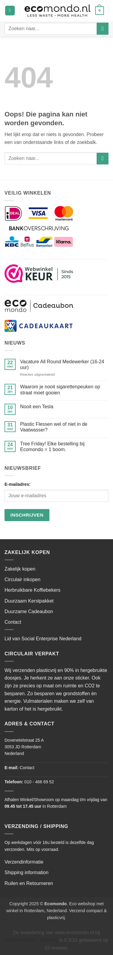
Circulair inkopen (22, 579)
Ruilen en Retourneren (29, 883)
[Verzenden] (102, 28)
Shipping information (27, 872)
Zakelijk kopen (20, 568)
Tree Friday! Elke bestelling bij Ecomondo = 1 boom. (52, 446)
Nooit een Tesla (36, 406)
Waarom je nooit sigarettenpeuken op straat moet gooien (60, 389)
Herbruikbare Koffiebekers (33, 590)
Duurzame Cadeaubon (29, 611)
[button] (10, 11)
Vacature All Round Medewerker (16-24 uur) (62, 364)
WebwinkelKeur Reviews (31, 940)
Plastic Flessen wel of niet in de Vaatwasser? (53, 427)
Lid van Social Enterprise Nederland (43, 638)
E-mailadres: (17, 484)
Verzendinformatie (24, 861)
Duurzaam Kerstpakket (29, 600)
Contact (13, 622)
